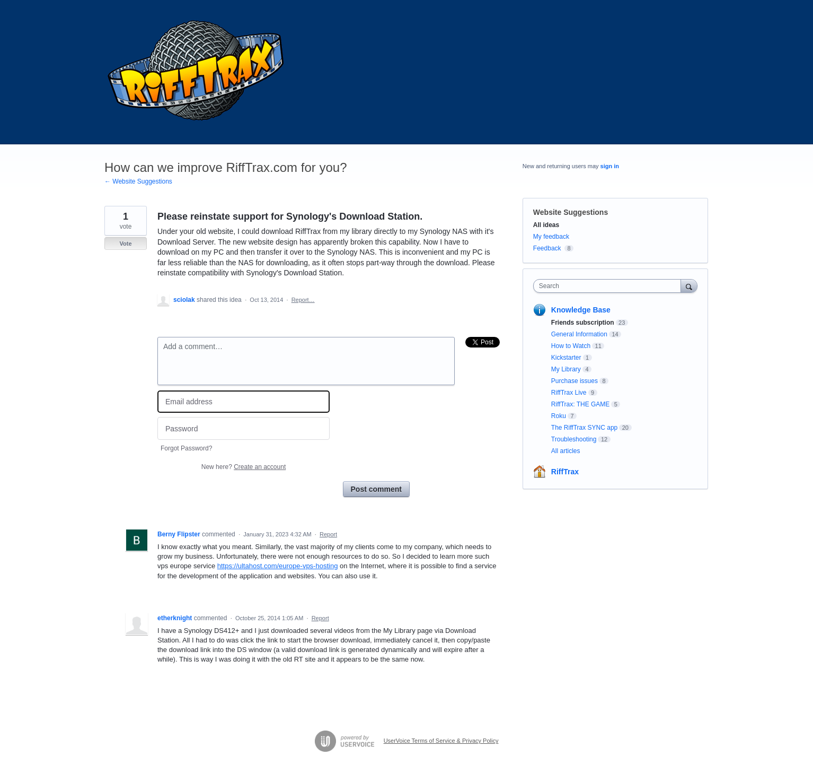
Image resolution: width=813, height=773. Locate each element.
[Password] (243, 428)
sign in (609, 166)
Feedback (547, 248)
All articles (565, 451)
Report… (303, 300)
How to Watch (570, 346)
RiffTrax (565, 471)
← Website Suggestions (138, 181)
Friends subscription (582, 322)
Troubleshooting (574, 439)
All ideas (546, 225)
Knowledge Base (581, 310)
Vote (125, 243)
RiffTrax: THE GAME (580, 404)
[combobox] (609, 286)
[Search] (689, 285)
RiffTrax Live (569, 392)
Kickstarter (566, 357)
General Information (579, 334)
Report (328, 534)
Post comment (376, 489)
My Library (566, 369)
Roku (558, 416)
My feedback (551, 236)
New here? (243, 467)
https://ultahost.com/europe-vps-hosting (277, 566)
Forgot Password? (186, 448)
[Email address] (243, 401)
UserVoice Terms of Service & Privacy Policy (441, 740)
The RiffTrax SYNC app (584, 427)
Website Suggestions (570, 212)
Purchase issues (574, 381)
